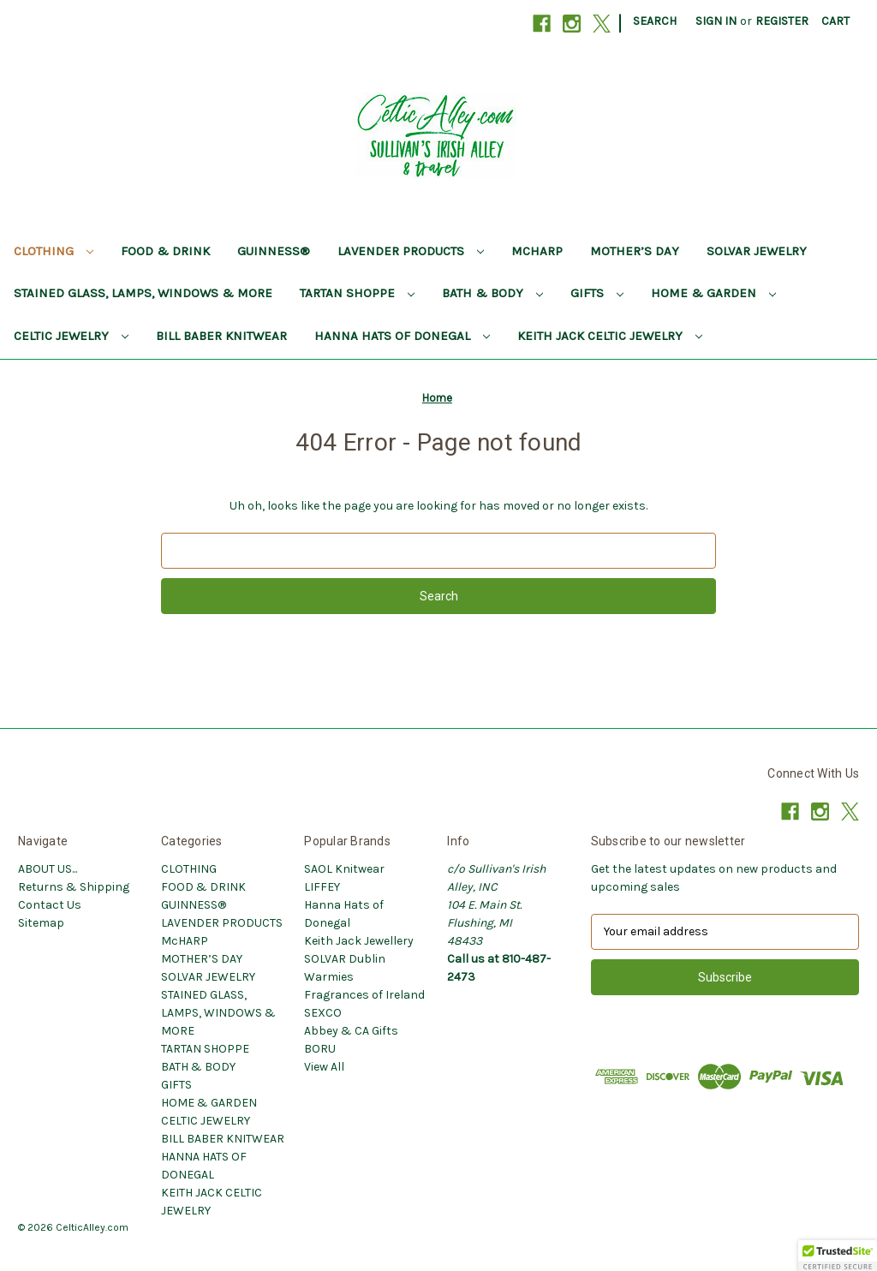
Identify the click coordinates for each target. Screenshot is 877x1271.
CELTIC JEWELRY (71, 335)
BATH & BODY (492, 293)
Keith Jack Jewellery (359, 941)
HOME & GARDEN (713, 293)
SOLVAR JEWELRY (757, 251)
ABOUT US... (47, 869)
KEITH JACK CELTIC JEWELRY (609, 335)
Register (781, 21)
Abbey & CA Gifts (351, 1030)
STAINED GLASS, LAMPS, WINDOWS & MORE (143, 293)
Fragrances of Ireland (364, 995)
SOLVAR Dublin (344, 959)
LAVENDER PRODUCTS (410, 251)
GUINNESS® (273, 251)
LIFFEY (322, 887)
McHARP (537, 251)
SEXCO (323, 1012)
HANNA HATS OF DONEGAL (402, 335)
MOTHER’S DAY (634, 251)
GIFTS (596, 293)
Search (655, 21)
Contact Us (49, 905)
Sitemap (41, 923)
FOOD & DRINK (165, 251)
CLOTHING (53, 251)
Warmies (329, 977)
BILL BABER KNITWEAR (221, 335)
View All (324, 1066)
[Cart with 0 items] (835, 21)
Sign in (716, 21)
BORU (320, 1048)
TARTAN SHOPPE (357, 293)
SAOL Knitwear (344, 869)
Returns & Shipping (73, 887)
